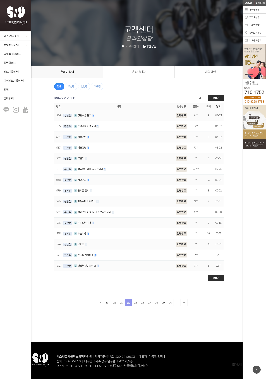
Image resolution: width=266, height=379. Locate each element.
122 (114, 302)
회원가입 (260, 3)
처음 (93, 302)
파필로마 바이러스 (85, 201)
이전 (100, 302)
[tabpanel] (254, 61)
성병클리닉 (16, 63)
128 (156, 302)
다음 (177, 302)
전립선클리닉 (16, 45)
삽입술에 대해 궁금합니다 (89, 169)
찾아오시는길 (253, 33)
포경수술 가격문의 (85, 126)
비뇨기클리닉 (16, 72)
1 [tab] (246, 74)
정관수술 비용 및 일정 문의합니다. (93, 212)
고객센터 (16, 98)
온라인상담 (67, 72)
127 (149, 302)
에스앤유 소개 (16, 36)
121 (107, 302)
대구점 (97, 86)
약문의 (79, 158)
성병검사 (80, 179)
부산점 (71, 86)
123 (121, 302)
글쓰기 (216, 97)
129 (163, 302)
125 (135, 302)
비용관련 (80, 137)
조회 (208, 106)
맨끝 (184, 302)
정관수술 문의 (83, 115)
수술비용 (80, 233)
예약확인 (210, 72)
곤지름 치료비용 (84, 255)
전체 (59, 86)
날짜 (218, 106)
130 (170, 302)
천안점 (84, 86)
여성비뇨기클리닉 (16, 80)
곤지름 (79, 244)
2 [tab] (249, 74)
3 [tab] (251, 74)
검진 (16, 89)
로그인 (248, 3)
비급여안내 (236, 364)
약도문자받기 (253, 40)
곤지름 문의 (82, 190)
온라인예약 (139, 72)
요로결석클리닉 (16, 54)
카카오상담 (252, 17)
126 (142, 302)
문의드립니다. (83, 222)
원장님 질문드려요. (85, 265)
